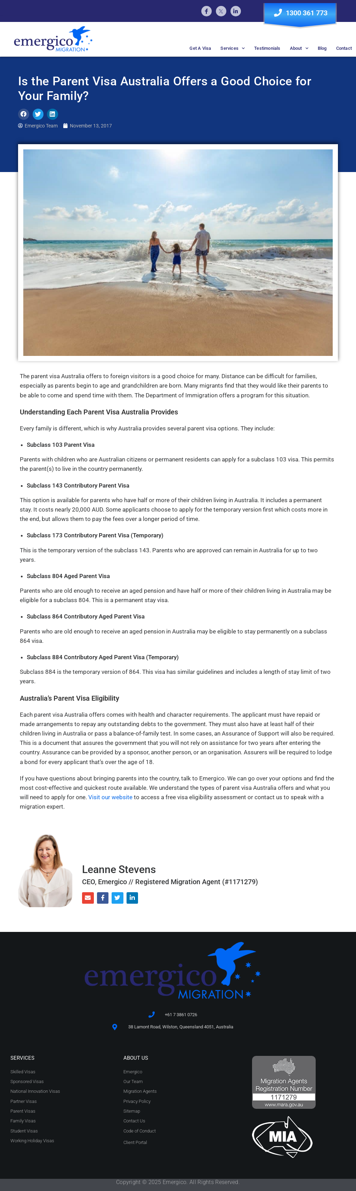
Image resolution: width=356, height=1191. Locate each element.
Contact (344, 48)
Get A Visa (200, 48)
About (299, 48)
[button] (23, 114)
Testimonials (267, 48)
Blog (322, 48)
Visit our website (110, 797)
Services (232, 48)
